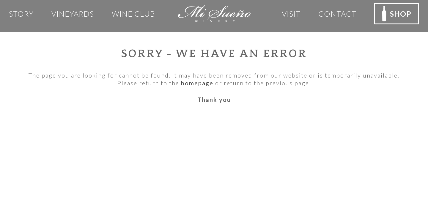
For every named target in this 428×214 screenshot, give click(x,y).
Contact (337, 13)
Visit (291, 13)
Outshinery (286, 197)
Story (21, 13)
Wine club (133, 13)
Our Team (119, 136)
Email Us (27, 188)
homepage (197, 82)
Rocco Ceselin (240, 197)
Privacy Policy (125, 145)
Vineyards (72, 13)
